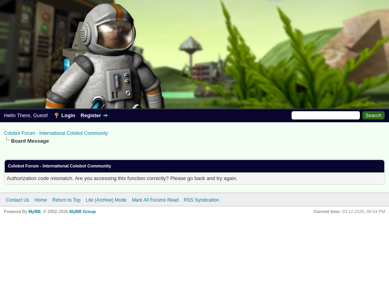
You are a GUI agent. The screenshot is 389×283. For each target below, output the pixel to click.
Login (68, 115)
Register (91, 115)
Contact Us (17, 200)
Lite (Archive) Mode (106, 200)
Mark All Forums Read (155, 200)
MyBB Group (82, 211)
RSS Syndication (201, 200)
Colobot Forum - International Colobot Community (56, 133)
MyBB (34, 211)
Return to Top (66, 200)
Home (41, 200)
